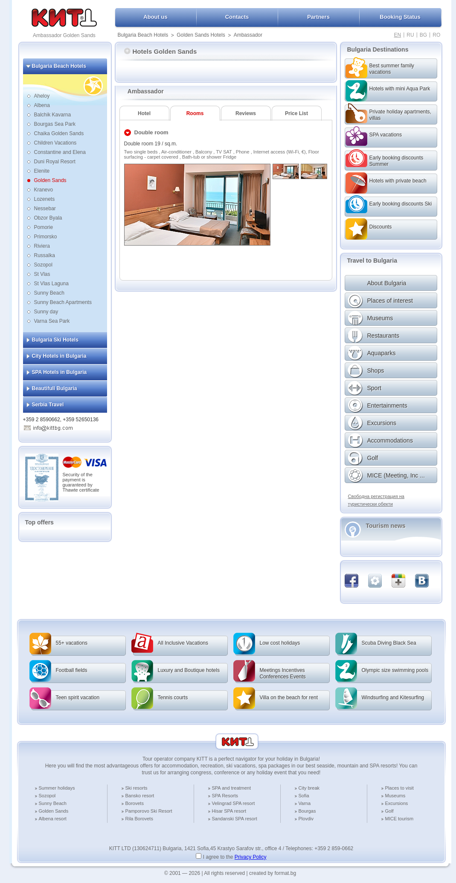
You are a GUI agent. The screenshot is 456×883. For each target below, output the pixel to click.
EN (397, 35)
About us (155, 17)
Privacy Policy (251, 857)
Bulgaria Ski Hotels (55, 340)
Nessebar (45, 208)
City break (309, 787)
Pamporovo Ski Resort (148, 811)
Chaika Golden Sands (59, 133)
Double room (151, 132)
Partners (318, 17)
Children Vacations (55, 143)
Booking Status (400, 17)
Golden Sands (50, 180)
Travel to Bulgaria (372, 260)
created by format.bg (272, 873)
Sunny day (46, 312)
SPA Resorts (225, 795)
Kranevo (43, 190)
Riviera (42, 246)
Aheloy (42, 96)
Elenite (42, 171)
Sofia (304, 795)
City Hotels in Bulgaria (59, 356)
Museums (395, 795)
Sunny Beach (49, 293)
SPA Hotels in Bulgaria (59, 372)
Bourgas (307, 811)
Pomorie (43, 227)
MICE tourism (399, 818)
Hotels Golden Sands (160, 51)
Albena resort (53, 818)
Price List (296, 113)
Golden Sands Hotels (201, 35)
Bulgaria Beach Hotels (143, 35)
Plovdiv (306, 818)
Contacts (237, 17)
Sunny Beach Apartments (63, 302)
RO (436, 35)
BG (423, 35)
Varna (305, 803)
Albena (42, 105)
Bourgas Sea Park (55, 124)
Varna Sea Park (52, 321)
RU (410, 35)
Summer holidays (57, 787)
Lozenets (44, 199)
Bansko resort (139, 795)
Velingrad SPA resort (233, 803)
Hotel (144, 113)
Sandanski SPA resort (234, 818)
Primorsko (45, 237)
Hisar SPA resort (229, 811)
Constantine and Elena (60, 152)
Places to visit (399, 787)
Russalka (44, 255)
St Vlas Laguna (51, 284)
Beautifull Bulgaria (54, 388)
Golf (389, 811)
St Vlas (42, 274)
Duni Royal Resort (55, 162)
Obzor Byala (48, 218)
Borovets (134, 803)
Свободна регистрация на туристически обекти (376, 500)
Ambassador (248, 35)
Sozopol (43, 265)
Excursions (396, 803)
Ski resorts (136, 787)
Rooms (195, 113)
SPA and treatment (231, 787)
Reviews (245, 113)
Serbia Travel (48, 405)
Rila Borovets (139, 818)
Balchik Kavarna (52, 115)
